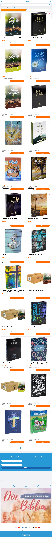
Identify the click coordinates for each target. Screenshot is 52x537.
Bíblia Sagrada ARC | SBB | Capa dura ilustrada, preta (37, 37)
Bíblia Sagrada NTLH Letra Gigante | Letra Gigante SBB (38, 218)
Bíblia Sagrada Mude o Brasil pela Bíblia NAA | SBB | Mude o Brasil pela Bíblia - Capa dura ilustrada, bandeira (13, 291)
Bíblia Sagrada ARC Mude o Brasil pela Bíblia (10, 109)
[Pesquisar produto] (49, 5)
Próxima (30, 447)
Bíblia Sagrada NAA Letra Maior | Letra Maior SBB (11, 218)
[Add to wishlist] (24, 14)
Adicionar (17, 81)
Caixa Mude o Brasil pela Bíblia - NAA (8, 326)
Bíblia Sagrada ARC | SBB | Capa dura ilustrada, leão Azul (38, 254)
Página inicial (3, 7)
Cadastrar (26, 467)
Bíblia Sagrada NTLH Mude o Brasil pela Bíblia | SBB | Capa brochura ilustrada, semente (12, 74)
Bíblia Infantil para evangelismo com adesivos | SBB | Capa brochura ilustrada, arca (13, 183)
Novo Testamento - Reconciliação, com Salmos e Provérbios (13, 146)
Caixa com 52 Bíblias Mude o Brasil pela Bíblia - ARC (37, 290)
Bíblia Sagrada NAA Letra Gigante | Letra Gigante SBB (37, 146)
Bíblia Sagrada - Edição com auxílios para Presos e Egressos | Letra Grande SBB (13, 363)
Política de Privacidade (26, 533)
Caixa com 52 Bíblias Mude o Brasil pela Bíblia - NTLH (11, 398)
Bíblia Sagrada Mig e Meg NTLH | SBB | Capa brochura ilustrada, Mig (37, 435)
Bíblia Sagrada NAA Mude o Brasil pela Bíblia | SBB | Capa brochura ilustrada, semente (12, 38)
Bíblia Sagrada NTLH (31, 73)
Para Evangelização (12, 7)
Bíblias (7, 7)
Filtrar (13, 10)
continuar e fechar (26, 535)
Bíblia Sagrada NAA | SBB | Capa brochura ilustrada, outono (38, 182)
